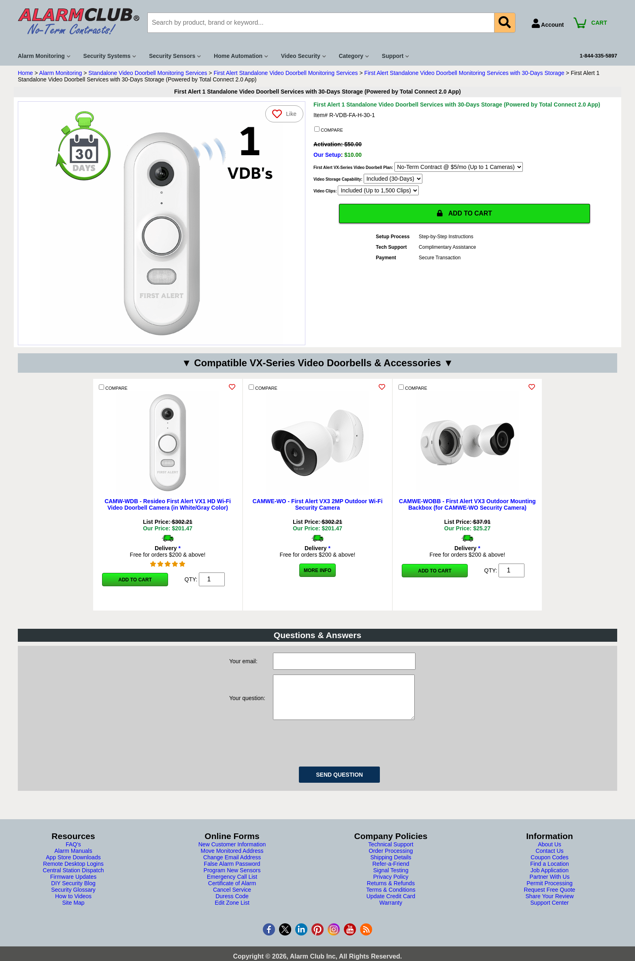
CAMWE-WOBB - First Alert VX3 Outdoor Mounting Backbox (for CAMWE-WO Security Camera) (467, 504)
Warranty (390, 911)
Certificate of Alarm (232, 891)
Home (25, 73)
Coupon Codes (549, 865)
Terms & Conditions (390, 898)
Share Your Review (549, 904)
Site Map (73, 911)
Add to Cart (134, 580)
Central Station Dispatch (73, 878)
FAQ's (73, 852)
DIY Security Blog (73, 891)
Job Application (550, 878)
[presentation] (334, 750)
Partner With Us (550, 885)
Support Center (550, 911)
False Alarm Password (232, 872)
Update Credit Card (391, 904)
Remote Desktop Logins (73, 872)
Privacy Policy (390, 885)
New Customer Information (232, 852)
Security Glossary (73, 898)
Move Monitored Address (232, 859)
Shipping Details (390, 865)
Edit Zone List (232, 911)
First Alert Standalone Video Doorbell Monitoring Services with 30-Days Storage (464, 73)
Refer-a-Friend (390, 872)
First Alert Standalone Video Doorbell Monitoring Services (285, 73)
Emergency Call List (232, 885)
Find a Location (549, 872)
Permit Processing (549, 891)
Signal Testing (391, 878)
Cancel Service (232, 898)
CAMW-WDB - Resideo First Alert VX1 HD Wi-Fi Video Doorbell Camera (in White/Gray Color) (167, 504)
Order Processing (391, 859)
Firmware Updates (73, 885)
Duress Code (232, 904)
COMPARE (328, 129)
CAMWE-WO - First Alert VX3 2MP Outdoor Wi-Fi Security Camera (317, 504)
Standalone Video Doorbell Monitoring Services (147, 73)
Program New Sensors (232, 878)
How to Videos (73, 904)
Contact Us (549, 859)
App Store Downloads (73, 865)
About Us (549, 852)
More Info (317, 570)
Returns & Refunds (391, 891)
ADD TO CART (464, 214)
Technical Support (390, 852)
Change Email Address (232, 865)
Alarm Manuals (73, 859)
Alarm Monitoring (60, 73)
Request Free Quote (549, 898)
